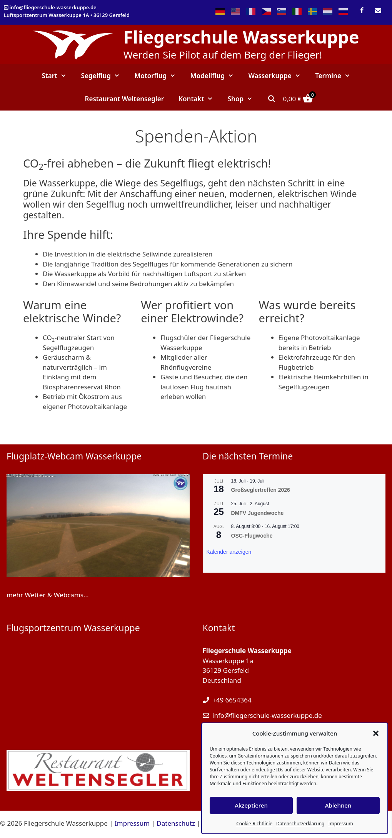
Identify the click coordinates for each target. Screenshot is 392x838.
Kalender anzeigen (229, 552)
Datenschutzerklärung (300, 823)
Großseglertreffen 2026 (260, 490)
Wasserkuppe (278, 75)
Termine (336, 75)
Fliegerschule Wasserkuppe (241, 37)
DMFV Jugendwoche (257, 513)
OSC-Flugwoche (252, 536)
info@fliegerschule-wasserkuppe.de (52, 7)
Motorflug (159, 75)
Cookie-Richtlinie (254, 823)
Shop (244, 99)
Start (57, 75)
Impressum (340, 823)
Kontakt (199, 99)
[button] (376, 733)
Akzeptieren (251, 805)
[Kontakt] (378, 11)
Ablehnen (338, 805)
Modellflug (215, 75)
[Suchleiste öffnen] (271, 99)
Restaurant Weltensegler (124, 98)
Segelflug (104, 75)
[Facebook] (362, 11)
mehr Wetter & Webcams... (48, 594)
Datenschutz (176, 823)
